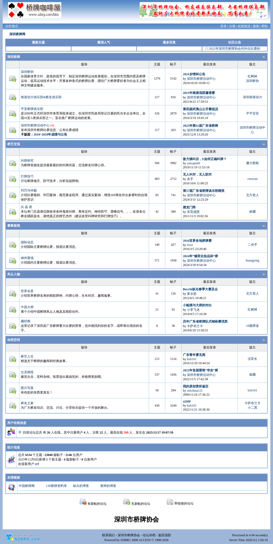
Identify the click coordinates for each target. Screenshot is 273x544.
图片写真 (27, 388)
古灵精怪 (27, 372)
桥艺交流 (13, 144)
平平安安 (252, 113)
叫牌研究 (27, 160)
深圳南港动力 (252, 97)
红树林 (252, 76)
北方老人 (252, 195)
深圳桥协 (27, 72)
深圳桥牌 (13, 57)
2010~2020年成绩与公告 (50, 134)
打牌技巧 (27, 176)
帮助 (264, 26)
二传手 (252, 245)
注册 (232, 26)
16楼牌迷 (252, 326)
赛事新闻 (13, 226)
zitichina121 (195, 390)
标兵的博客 (81, 486)
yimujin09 (193, 163)
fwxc (190, 245)
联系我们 (108, 535)
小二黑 (252, 408)
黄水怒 (191, 294)
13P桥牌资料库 (56, 486)
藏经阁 (25, 321)
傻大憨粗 (252, 163)
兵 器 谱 (26, 207)
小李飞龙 (193, 310)
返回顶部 (164, 535)
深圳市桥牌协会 (129, 535)
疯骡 (252, 211)
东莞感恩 (193, 212)
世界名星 (27, 291)
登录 (223, 26)
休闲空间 (13, 340)
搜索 (256, 26)
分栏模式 (11, 26)
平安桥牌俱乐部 (32, 109)
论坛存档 (149, 535)
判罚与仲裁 (29, 190)
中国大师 (27, 307)
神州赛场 (27, 258)
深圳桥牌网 (17, 34)
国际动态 (27, 242)
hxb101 (191, 359)
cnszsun (252, 179)
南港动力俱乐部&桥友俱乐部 (41, 97)
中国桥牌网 (27, 486)
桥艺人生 (27, 356)
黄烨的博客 (108, 486)
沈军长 (252, 359)
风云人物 (13, 274)
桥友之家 (27, 403)
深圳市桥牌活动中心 (201, 79)
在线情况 (244, 26)
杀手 (190, 179)
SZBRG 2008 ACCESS (136, 540)
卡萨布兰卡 (195, 326)
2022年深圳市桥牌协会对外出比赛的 (234, 48)
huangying (252, 260)
